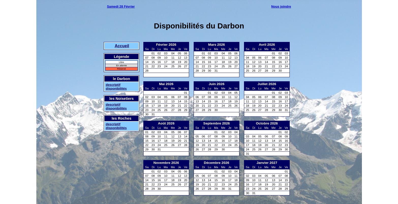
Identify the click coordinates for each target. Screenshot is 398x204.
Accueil (122, 46)
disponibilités (116, 88)
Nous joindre (281, 6)
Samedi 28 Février (121, 6)
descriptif (113, 85)
